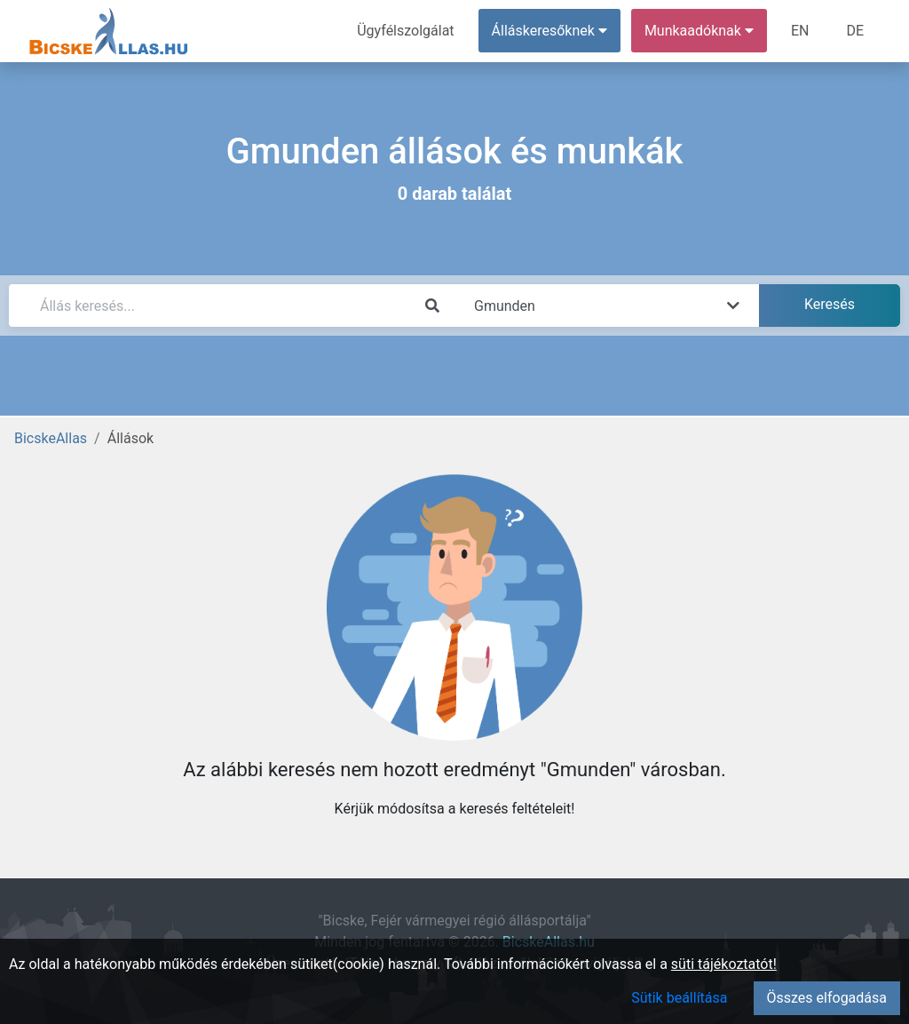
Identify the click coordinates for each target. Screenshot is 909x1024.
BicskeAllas (50, 438)
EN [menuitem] (800, 30)
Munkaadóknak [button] (699, 30)
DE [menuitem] (855, 30)
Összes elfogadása (827, 997)
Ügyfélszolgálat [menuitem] (405, 30)
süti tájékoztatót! (724, 964)
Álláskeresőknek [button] (549, 30)
